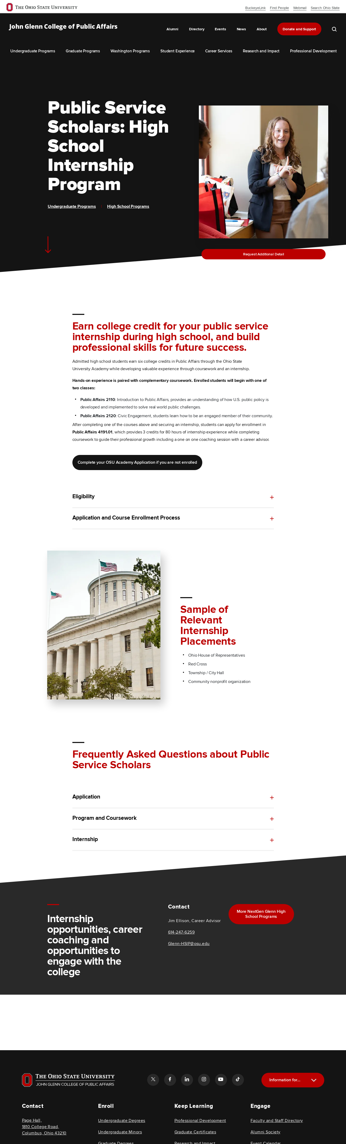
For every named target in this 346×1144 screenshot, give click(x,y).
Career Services (218, 51)
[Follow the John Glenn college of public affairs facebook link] (170, 1080)
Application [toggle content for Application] (86, 797)
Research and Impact (261, 51)
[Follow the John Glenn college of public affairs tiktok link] (238, 1080)
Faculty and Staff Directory (277, 1120)
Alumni (172, 29)
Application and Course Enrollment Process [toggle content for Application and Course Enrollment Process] (126, 519)
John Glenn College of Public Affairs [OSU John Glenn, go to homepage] (63, 27)
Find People (279, 8)
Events (220, 29)
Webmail (299, 8)
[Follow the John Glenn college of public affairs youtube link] (221, 1080)
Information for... (284, 1080)
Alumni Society (265, 1132)
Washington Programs (130, 51)
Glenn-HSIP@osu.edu (189, 943)
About (262, 29)
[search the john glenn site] (334, 29)
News (241, 29)
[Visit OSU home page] (68, 1080)
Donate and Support (299, 29)
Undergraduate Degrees (121, 1120)
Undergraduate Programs (32, 51)
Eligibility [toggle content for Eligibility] (83, 497)
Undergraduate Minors (120, 1132)
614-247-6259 (181, 932)
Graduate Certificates (195, 1132)
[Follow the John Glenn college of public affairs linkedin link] (187, 1080)
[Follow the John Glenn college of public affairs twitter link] (153, 1080)
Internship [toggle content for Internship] (85, 851)
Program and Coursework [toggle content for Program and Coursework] (104, 819)
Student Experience (177, 51)
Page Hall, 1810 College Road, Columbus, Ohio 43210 (44, 1127)
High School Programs (128, 206)
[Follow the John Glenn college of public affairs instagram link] (204, 1080)
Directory (196, 29)
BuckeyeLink (255, 8)
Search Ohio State (325, 8)
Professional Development (313, 51)
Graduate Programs (83, 51)
